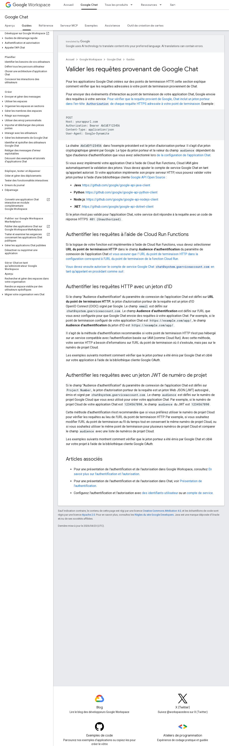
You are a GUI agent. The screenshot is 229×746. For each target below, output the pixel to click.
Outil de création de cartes (145, 25)
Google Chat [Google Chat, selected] (89, 5)
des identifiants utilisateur (160, 493)
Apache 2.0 (88, 514)
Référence (46, 25)
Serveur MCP (69, 25)
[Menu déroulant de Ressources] (162, 4)
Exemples (91, 25)
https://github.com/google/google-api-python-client (121, 192)
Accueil (68, 5)
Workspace (31, 5)
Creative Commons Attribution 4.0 (162, 510)
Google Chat (16, 17)
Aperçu (10, 25)
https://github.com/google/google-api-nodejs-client (122, 199)
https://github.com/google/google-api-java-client (116, 185)
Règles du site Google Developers (154, 514)
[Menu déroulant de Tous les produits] (132, 4)
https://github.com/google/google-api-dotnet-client (117, 206)
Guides (130, 59)
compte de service (200, 493)
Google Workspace (90, 59)
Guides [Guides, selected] (27, 25)
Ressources (149, 5)
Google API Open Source (148, 177)
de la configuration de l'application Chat (183, 155)
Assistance (112, 25)
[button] (26, 38)
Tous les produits (116, 5)
